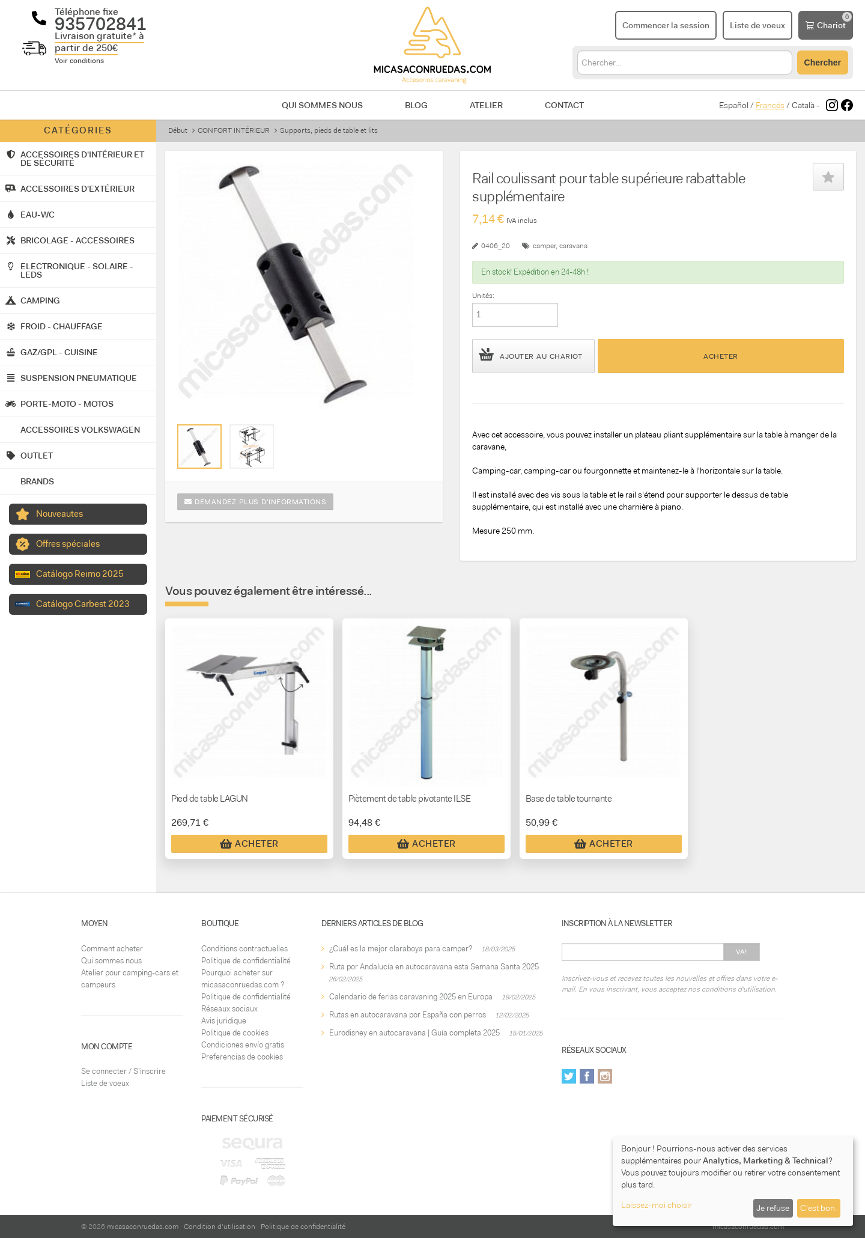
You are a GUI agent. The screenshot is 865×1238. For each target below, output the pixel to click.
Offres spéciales (68, 544)
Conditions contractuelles (244, 949)
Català (803, 105)
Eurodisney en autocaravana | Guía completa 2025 (414, 1033)
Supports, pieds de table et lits (329, 130)
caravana (573, 246)
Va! (741, 952)
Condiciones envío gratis (242, 1045)
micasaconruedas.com (142, 1226)
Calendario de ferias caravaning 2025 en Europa (411, 997)
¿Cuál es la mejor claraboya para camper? (400, 949)
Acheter (720, 356)
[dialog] (733, 1181)
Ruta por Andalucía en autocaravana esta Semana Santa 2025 (434, 967)
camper (544, 246)
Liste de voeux (105, 1083)
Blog (416, 105)
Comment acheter (112, 949)
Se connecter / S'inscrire (123, 1071)
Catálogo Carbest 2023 (83, 604)
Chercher (822, 62)
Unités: (483, 295)
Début (177, 130)
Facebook (587, 1076)
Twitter (569, 1076)
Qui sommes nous (322, 105)
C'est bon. (818, 1208)
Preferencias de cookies (242, 1057)
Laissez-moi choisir (656, 1205)
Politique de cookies (235, 1033)
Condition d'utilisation (219, 1226)
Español (733, 105)
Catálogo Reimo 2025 (80, 574)
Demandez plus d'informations (255, 502)
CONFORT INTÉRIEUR (234, 130)
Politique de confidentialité (246, 961)
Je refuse (772, 1208)
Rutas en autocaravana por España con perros (407, 1015)
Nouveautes (59, 514)
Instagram (605, 1076)
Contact (564, 105)
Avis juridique (223, 1021)
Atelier (486, 105)
